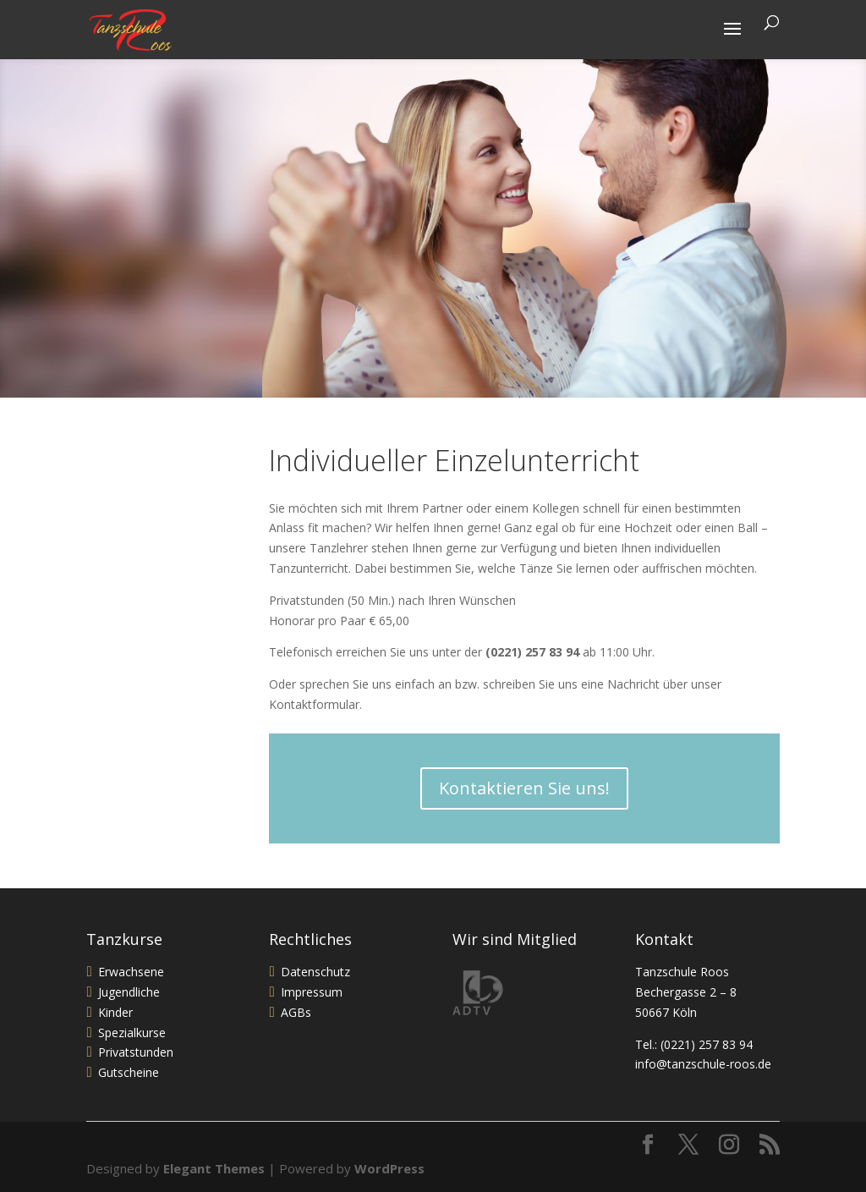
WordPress (389, 1168)
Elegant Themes (214, 1168)
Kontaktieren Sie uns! (524, 788)
